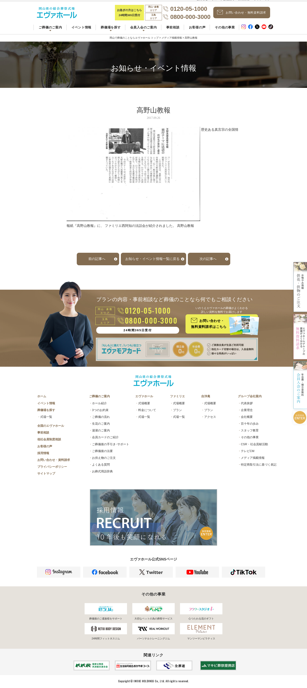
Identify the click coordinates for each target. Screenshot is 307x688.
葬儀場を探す (46, 410)
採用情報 (43, 453)
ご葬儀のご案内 (99, 396)
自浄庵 (205, 396)
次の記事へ (208, 259)
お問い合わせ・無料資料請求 (241, 12)
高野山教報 (185, 225)
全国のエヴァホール (50, 425)
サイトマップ (46, 473)
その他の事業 (225, 27)
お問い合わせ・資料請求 (53, 460)
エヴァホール (144, 396)
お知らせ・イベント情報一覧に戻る (152, 259)
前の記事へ (96, 259)
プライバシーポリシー (52, 466)
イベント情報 (81, 27)
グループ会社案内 (250, 396)
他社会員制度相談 (49, 439)
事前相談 (173, 27)
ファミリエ (177, 396)
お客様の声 (197, 27)
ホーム (41, 396)
